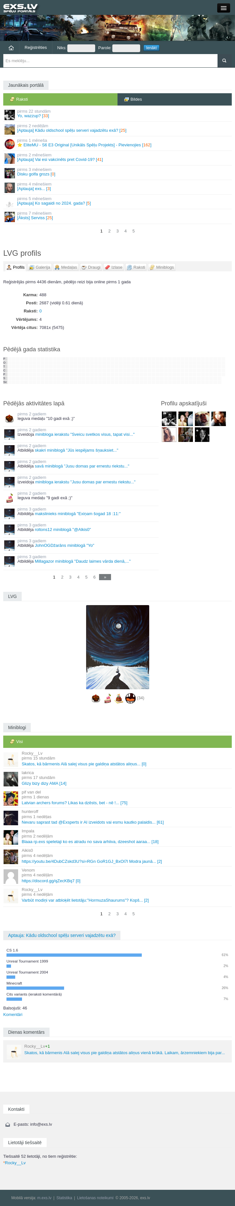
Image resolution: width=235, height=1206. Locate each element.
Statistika (64, 1198)
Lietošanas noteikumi (95, 1198)
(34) (140, 697)
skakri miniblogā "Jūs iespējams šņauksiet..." (76, 450)
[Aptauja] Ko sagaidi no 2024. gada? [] (118, 202)
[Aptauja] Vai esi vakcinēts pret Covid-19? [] (118, 158)
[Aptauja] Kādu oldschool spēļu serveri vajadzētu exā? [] (118, 129)
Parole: (119, 48)
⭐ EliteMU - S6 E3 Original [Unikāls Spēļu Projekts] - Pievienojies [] (118, 143)
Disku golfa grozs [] (118, 172)
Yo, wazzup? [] (118, 114)
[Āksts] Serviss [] (118, 216)
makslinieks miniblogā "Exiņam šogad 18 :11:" (77, 513)
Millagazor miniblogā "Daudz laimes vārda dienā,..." (82, 561)
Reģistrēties (36, 47)
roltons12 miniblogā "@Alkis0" (63, 529)
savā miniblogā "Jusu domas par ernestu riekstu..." (82, 466)
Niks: (76, 48)
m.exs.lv (44, 1198)
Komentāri (12, 1014)
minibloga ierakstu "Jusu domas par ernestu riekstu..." (85, 481)
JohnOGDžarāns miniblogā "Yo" (64, 545)
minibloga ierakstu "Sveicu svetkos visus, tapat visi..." (85, 434)
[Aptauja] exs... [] (118, 187)
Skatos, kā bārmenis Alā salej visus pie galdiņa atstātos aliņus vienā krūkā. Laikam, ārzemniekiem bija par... (116, 1051)
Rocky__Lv (14, 1162)
